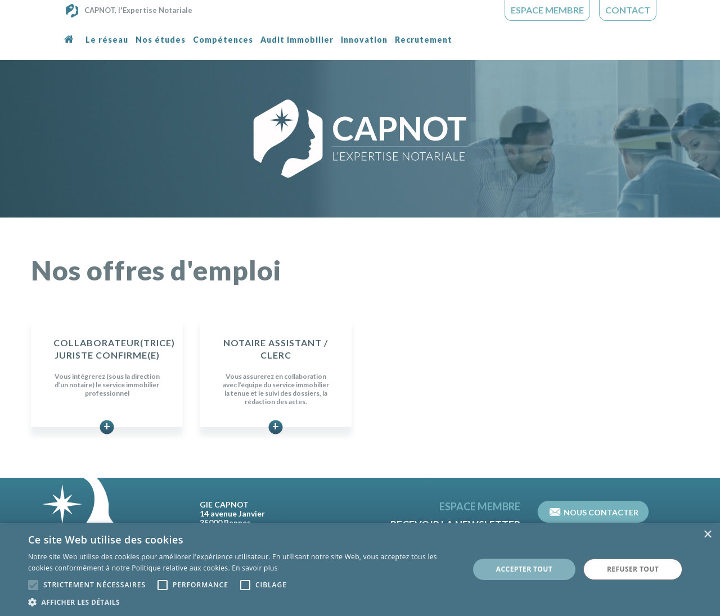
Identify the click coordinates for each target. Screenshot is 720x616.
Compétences (223, 39)
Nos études (161, 39)
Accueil (71, 46)
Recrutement (423, 39)
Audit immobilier (297, 39)
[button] (242, 602)
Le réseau (107, 39)
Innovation (364, 39)
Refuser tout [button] (633, 569)
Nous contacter (594, 511)
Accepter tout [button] (524, 569)
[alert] (360, 569)
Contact (627, 9)
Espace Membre (547, 9)
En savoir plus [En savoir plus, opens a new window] (254, 568)
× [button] (707, 535)
